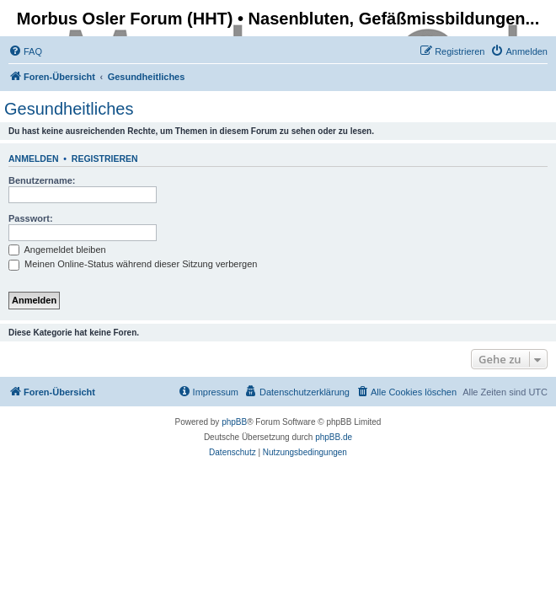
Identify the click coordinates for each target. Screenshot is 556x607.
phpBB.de (333, 437)
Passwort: (30, 218)
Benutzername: (41, 180)
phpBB (234, 422)
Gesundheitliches (68, 108)
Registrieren (105, 158)
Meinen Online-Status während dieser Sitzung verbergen (132, 264)
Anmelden (33, 158)
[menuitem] (25, 51)
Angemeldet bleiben (57, 249)
